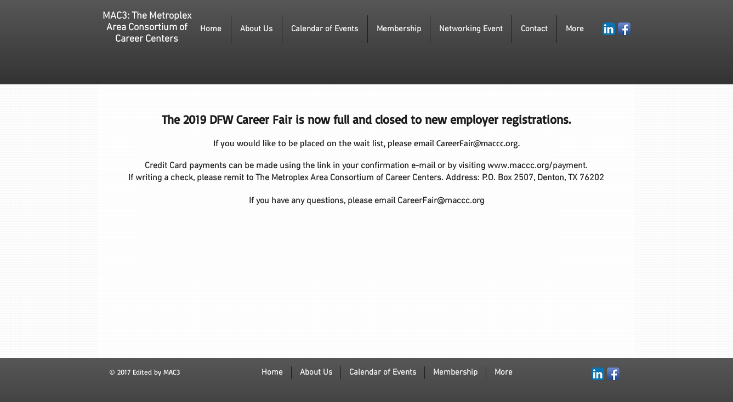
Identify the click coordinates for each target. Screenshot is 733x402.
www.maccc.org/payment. (537, 165)
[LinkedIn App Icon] (609, 28)
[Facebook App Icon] (624, 28)
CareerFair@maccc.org (477, 142)
